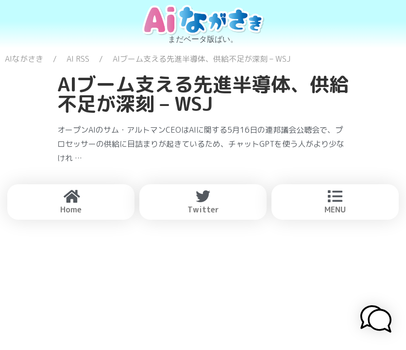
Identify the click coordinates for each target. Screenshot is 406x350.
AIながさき (24, 58)
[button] (375, 320)
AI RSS (78, 58)
